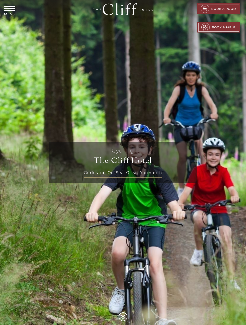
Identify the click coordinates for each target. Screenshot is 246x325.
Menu (9, 14)
